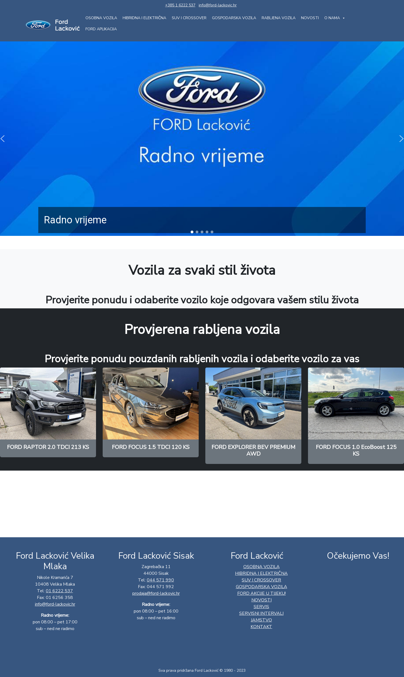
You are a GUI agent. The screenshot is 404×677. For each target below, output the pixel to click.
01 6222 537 (59, 591)
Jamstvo (261, 620)
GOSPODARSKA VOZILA (234, 18)
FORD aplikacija (101, 29)
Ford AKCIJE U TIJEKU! (261, 593)
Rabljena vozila (279, 18)
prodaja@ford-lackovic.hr (156, 593)
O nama (334, 18)
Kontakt (261, 627)
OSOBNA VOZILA (101, 18)
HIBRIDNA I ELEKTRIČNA (144, 18)
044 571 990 (160, 580)
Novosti (310, 18)
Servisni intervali (261, 613)
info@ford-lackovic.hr (218, 5)
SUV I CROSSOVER (189, 18)
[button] (192, 232)
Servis (261, 607)
